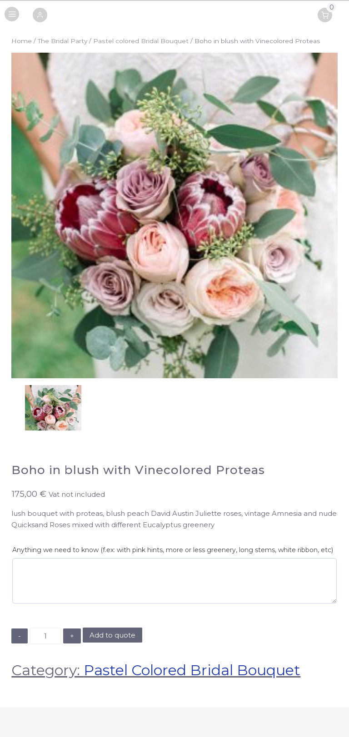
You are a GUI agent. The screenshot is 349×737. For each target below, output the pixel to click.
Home (21, 41)
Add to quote (112, 635)
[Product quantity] (45, 636)
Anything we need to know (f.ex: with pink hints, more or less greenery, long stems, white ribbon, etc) (172, 550)
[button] (40, 15)
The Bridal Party (62, 41)
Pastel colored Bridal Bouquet (141, 41)
